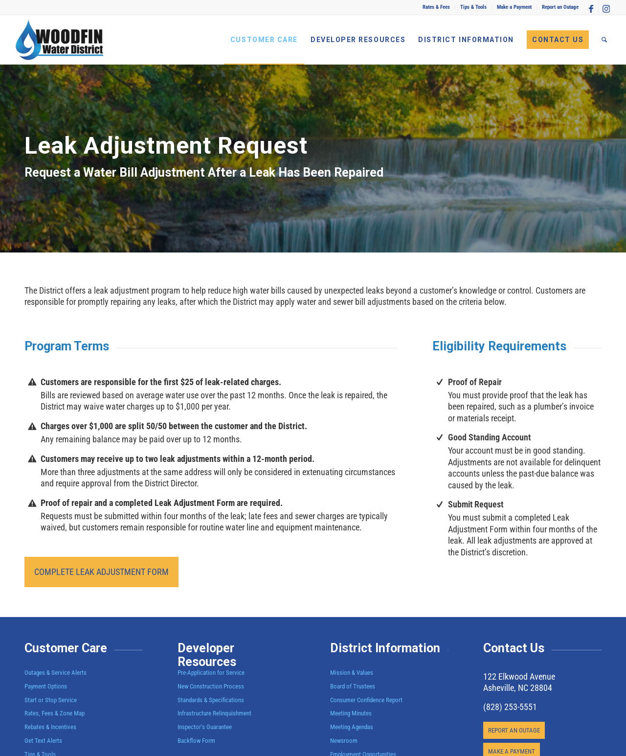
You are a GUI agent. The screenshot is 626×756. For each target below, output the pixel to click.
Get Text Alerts (43, 740)
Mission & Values (351, 672)
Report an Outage (560, 7)
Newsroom (344, 740)
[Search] (604, 39)
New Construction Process (211, 686)
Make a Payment (514, 7)
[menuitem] (436, 7)
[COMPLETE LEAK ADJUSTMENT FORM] (101, 572)
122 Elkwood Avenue (519, 676)
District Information (385, 648)
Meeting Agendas (351, 727)
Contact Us (513, 648)
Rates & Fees (436, 7)
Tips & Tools (473, 7)
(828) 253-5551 (510, 707)
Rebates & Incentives (50, 727)
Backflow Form (196, 740)
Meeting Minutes (351, 713)
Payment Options (45, 686)
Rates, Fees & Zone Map (54, 713)
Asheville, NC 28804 (517, 688)
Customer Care (65, 648)
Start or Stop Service (50, 700)
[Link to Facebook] (591, 7)
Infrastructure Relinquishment (214, 713)
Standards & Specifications (211, 700)
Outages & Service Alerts (55, 672)
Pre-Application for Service (211, 672)
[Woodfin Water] (60, 39)
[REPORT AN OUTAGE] (514, 730)
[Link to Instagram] (606, 7)
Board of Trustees (352, 686)
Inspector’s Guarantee (205, 727)
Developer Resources (207, 655)
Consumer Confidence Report (366, 700)
